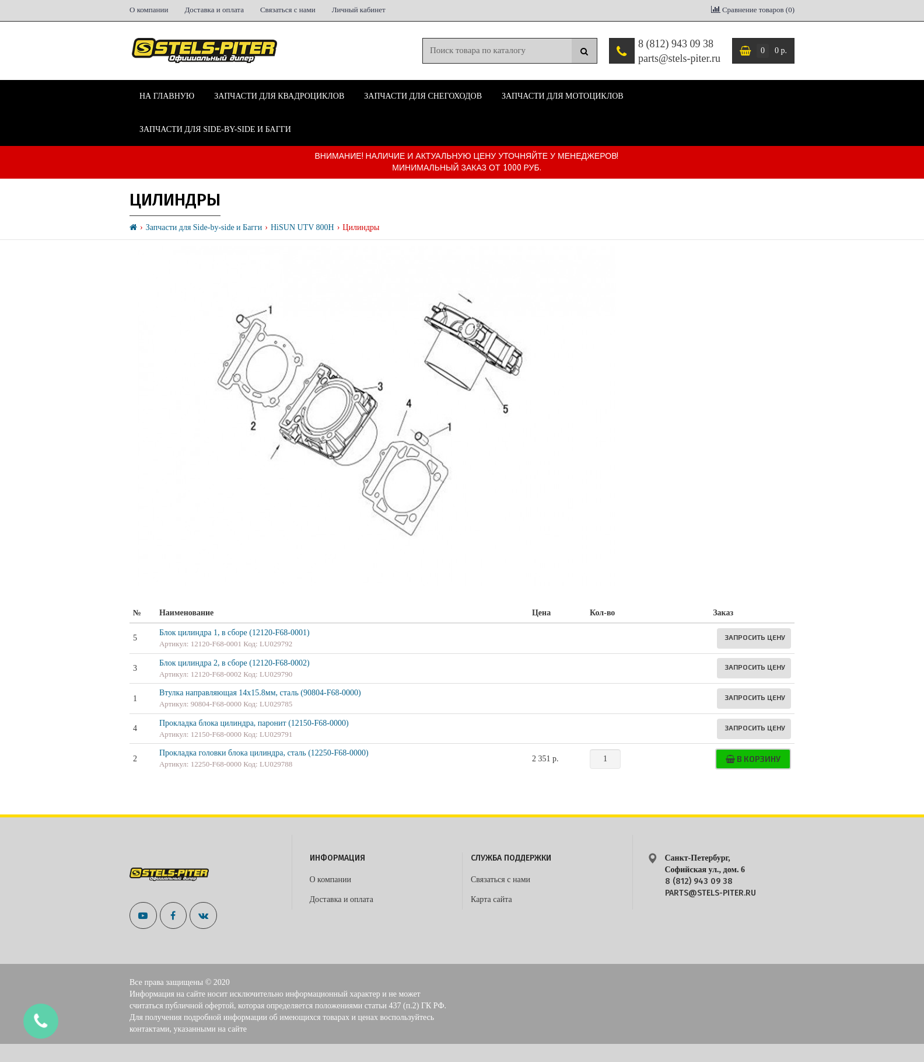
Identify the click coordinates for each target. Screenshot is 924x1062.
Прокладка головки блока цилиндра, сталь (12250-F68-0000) (264, 752)
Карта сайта (491, 899)
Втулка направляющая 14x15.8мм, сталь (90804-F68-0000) (260, 692)
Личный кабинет (359, 9)
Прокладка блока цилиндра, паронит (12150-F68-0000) (254, 723)
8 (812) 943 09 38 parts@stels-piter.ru (679, 51)
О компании (149, 9)
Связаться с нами (288, 9)
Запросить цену (754, 637)
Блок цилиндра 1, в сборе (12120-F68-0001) (234, 632)
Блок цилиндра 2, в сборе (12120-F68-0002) (234, 663)
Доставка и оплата (214, 9)
